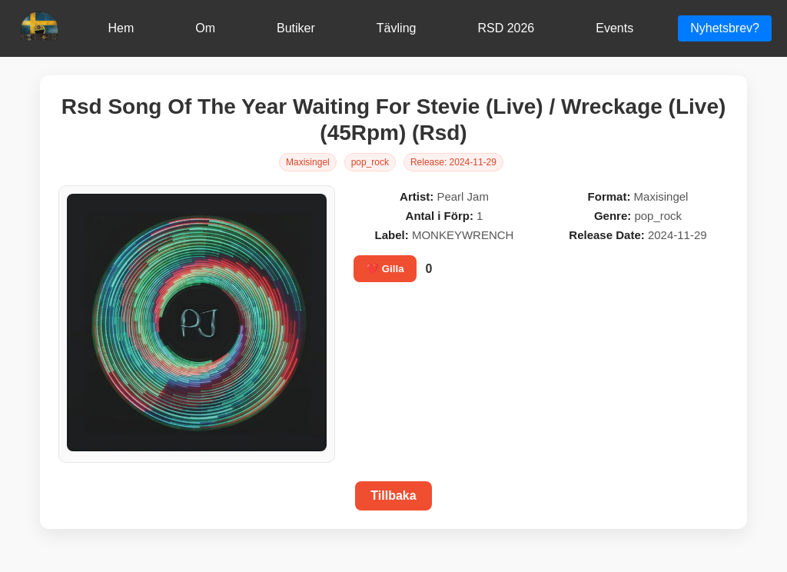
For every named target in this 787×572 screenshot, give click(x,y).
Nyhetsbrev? (724, 28)
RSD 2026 (505, 28)
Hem (121, 28)
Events (614, 28)
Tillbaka (393, 495)
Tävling (397, 28)
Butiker (296, 28)
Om (205, 28)
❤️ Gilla (385, 268)
